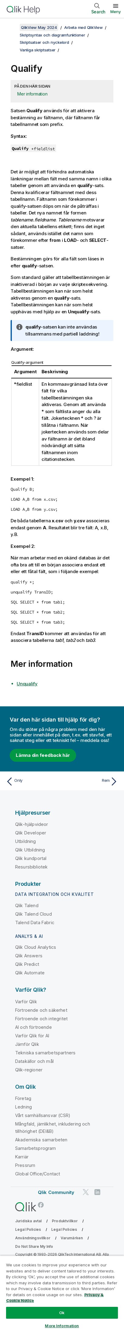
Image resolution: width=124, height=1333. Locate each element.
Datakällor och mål (34, 1061)
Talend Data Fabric (34, 922)
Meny (115, 11)
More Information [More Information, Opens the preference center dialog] (62, 1325)
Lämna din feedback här (43, 755)
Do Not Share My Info (34, 1246)
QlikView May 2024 (39, 27)
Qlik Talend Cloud (33, 914)
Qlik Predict (27, 964)
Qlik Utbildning (30, 849)
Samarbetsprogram (35, 1148)
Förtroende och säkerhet (41, 1010)
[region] (62, 1294)
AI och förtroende (33, 1027)
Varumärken (72, 1238)
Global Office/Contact (37, 1173)
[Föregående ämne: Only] (33, 781)
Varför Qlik (26, 1001)
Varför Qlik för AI (32, 1035)
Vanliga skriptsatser (37, 49)
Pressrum (25, 1165)
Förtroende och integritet (41, 1018)
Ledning (23, 1106)
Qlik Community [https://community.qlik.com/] (56, 1192)
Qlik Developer (30, 832)
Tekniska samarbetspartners (45, 1052)
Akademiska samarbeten (41, 1139)
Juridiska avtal (28, 1221)
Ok (62, 1312)
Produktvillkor (65, 1221)
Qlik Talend (27, 905)
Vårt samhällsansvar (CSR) (42, 1115)
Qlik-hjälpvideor (31, 824)
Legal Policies (28, 1229)
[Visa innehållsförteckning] (12, 27)
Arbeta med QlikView (83, 27)
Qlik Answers (28, 955)
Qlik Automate (30, 972)
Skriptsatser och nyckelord (44, 42)
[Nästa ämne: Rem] (91, 781)
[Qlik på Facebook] (40, 1204)
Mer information (32, 93)
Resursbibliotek (31, 866)
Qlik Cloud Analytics (35, 947)
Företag (23, 1098)
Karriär (21, 1156)
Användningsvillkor (32, 1238)
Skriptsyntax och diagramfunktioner (52, 35)
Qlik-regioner (28, 1069)
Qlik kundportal (30, 858)
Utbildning (25, 841)
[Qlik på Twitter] (85, 1192)
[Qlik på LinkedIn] (97, 1192)
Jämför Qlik (27, 1044)
